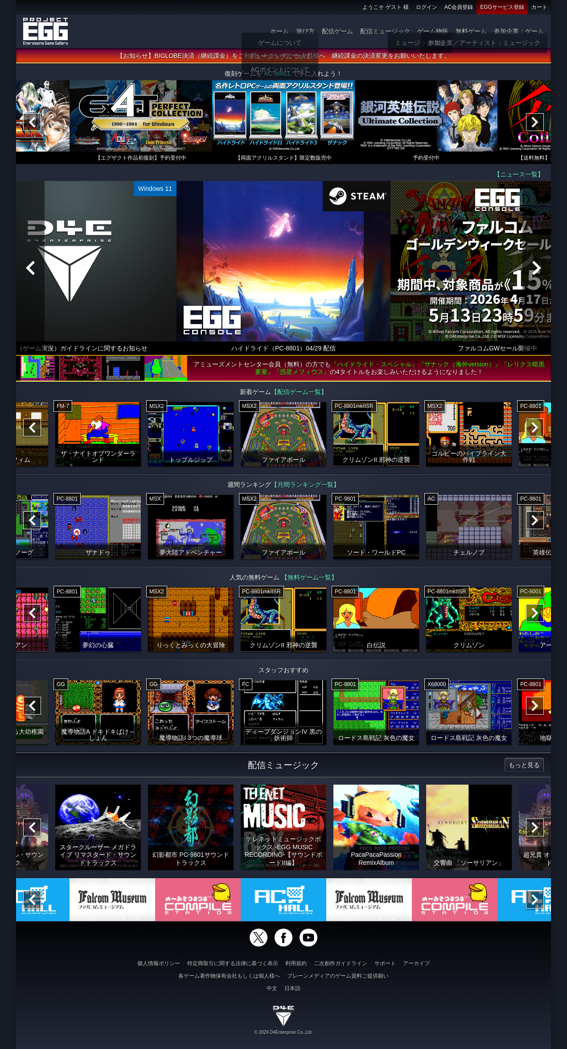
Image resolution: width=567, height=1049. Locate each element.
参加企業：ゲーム (519, 31)
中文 (272, 988)
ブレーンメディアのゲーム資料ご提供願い (338, 976)
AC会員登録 (458, 7)
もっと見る (524, 765)
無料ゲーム (471, 31)
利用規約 (296, 963)
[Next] (535, 122)
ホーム (279, 31)
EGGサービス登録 (502, 7)
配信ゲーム (337, 31)
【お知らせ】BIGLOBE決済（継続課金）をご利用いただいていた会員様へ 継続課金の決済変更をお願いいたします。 (283, 55)
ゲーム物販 (432, 31)
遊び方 (305, 31)
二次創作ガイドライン (340, 963)
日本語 (292, 988)
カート (539, 7)
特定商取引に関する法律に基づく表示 (232, 963)
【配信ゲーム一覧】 (299, 391)
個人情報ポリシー (158, 963)
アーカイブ (416, 963)
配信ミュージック (385, 31)
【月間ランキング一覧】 (305, 484)
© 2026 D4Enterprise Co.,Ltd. (283, 1032)
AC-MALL (277, 73)
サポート (385, 963)
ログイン (426, 7)
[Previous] (32, 122)
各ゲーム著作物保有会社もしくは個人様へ (229, 976)
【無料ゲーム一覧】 (309, 577)
